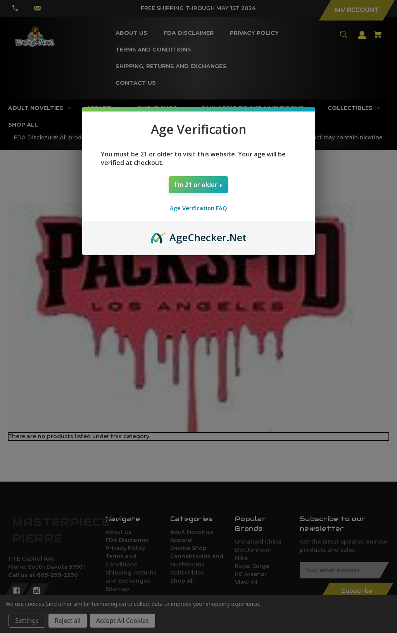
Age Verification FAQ (198, 208)
